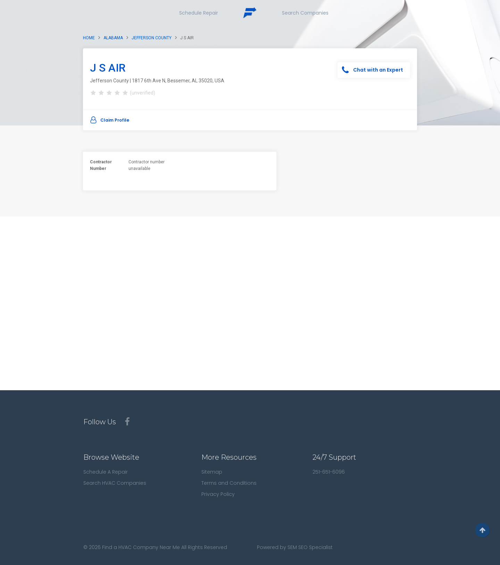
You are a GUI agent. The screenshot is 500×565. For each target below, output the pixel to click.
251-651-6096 (328, 471)
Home (89, 37)
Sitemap (211, 471)
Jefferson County (152, 37)
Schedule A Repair (105, 471)
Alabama (113, 37)
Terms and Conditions (229, 483)
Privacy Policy (218, 494)
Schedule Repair (198, 12)
